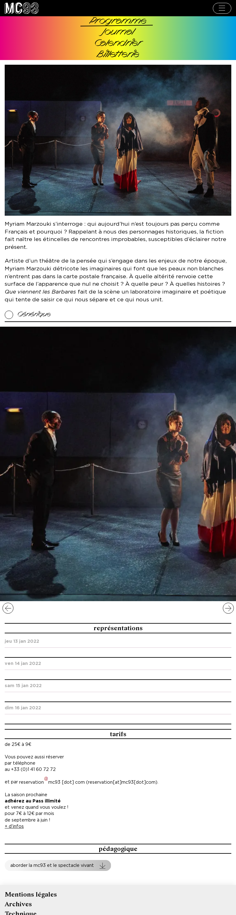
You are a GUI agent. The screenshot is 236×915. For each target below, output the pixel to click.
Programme (118, 21)
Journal (118, 32)
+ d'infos (14, 826)
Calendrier (118, 44)
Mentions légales (31, 894)
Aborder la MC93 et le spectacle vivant (52, 865)
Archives (18, 904)
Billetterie (118, 55)
